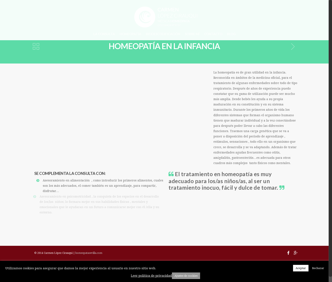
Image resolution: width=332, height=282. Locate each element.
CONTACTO (213, 34)
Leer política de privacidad (151, 276)
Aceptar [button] (301, 268)
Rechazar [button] (318, 268)
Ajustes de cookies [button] (186, 275)
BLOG (231, 34)
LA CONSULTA (104, 34)
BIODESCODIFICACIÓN (163, 34)
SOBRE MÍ (192, 34)
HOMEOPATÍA (130, 34)
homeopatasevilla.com (88, 253)
